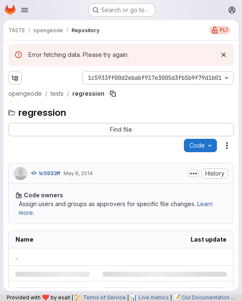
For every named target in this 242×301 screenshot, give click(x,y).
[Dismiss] (224, 55)
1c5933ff (45, 173)
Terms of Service (104, 297)
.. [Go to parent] (16, 256)
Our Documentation (205, 297)
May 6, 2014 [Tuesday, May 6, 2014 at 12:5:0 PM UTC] (78, 173)
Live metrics (154, 297)
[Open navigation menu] (24, 10)
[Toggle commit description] (193, 173)
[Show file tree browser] (15, 77)
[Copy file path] (113, 93)
